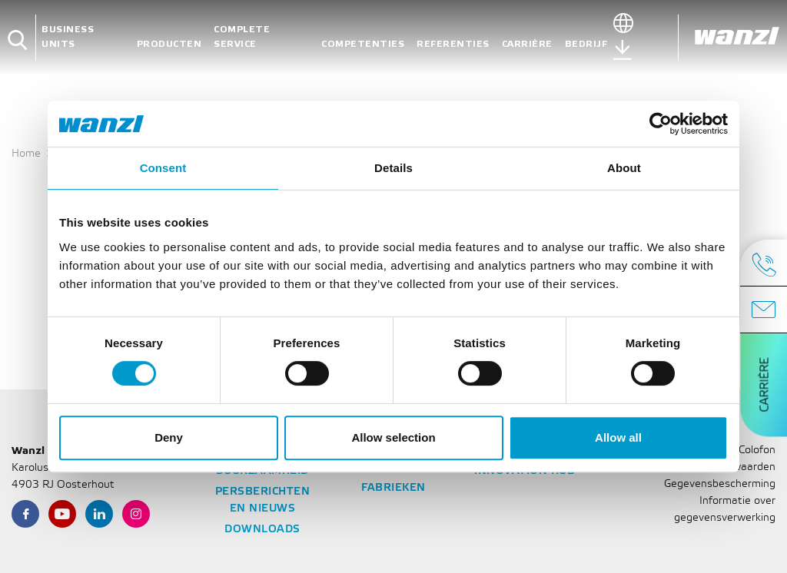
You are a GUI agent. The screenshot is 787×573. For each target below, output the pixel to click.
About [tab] (624, 167)
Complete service (242, 37)
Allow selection (393, 437)
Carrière (527, 44)
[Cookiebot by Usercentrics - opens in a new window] (660, 123)
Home (26, 154)
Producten (169, 44)
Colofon (757, 450)
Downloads (262, 530)
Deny (168, 437)
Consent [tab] (163, 167)
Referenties (453, 44)
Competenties (362, 44)
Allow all (618, 437)
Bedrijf (586, 44)
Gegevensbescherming (719, 484)
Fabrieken (393, 488)
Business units (68, 37)
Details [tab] (393, 167)
